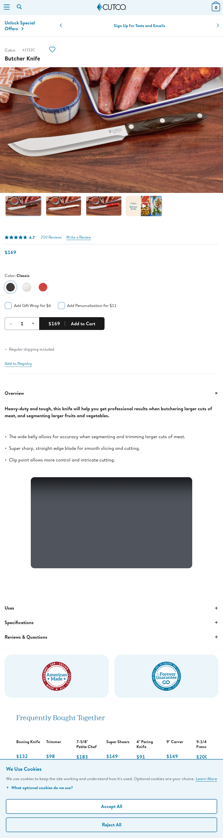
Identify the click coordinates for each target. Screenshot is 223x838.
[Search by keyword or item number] (20, 7)
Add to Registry (18, 363)
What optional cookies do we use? (39, 787)
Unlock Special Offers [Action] (20, 25)
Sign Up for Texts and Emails (139, 25)
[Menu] (6, 7)
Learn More (206, 778)
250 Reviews (51, 237)
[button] (61, 26)
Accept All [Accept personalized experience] (111, 806)
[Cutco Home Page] (111, 7)
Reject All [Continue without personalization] (111, 824)
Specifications (111, 622)
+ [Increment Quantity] (33, 323)
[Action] (52, 50)
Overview (111, 393)
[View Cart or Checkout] (216, 9)
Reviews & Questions (111, 637)
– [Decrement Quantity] (11, 323)
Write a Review (78, 237)
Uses (111, 608)
